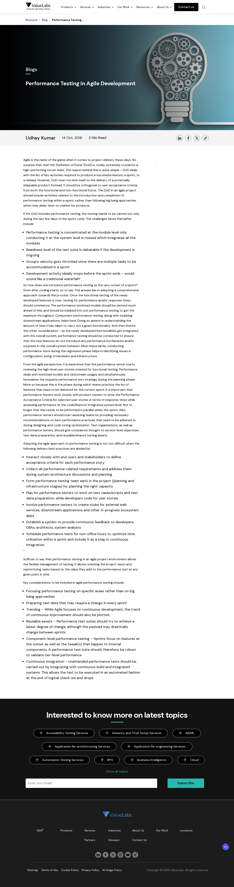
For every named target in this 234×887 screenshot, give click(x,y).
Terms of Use (49, 870)
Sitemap (32, 870)
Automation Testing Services (62, 760)
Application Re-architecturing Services (82, 746)
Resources (143, 7)
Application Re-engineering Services (160, 746)
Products (67, 7)
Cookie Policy (70, 870)
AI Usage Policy (112, 870)
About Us (163, 7)
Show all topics (117, 771)
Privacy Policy (90, 870)
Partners (89, 840)
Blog (45, 20)
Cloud (194, 760)
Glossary (114, 840)
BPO (110, 760)
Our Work (123, 7)
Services (85, 7)
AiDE (40, 830)
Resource (32, 20)
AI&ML (190, 733)
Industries (104, 7)
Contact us (186, 7)
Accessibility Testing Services (67, 733)
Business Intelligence (151, 760)
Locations (186, 830)
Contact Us (139, 840)
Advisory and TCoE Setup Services (136, 733)
